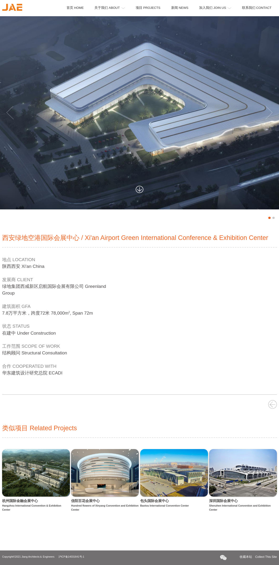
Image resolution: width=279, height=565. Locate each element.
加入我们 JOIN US (215, 8)
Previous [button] (10, 113)
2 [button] (273, 218)
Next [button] (269, 113)
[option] (139, 112)
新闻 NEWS (179, 8)
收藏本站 (258, 557)
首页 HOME (75, 8)
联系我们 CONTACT (257, 8)
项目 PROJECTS (148, 8)
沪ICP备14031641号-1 (71, 556)
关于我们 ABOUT (109, 8)
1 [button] (269, 218)
